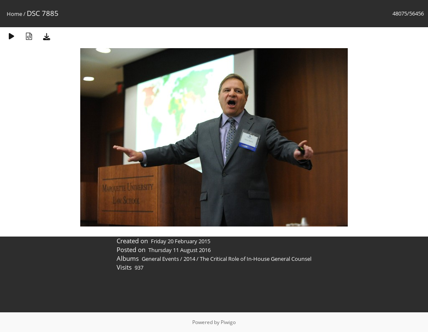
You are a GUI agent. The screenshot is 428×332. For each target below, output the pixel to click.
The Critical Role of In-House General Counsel (255, 259)
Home (14, 14)
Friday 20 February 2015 (180, 241)
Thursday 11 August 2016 (179, 250)
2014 (189, 259)
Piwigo (228, 322)
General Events (160, 259)
